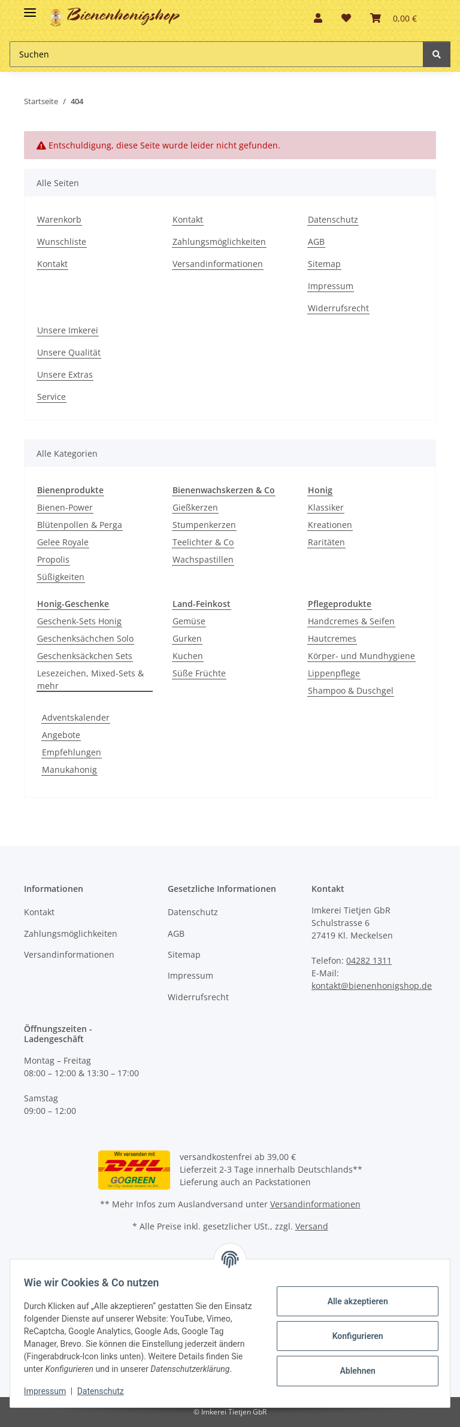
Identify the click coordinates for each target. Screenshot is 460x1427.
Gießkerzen (195, 507)
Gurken (187, 638)
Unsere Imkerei (67, 330)
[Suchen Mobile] (216, 54)
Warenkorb (59, 219)
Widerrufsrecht (338, 308)
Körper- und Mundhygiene (361, 655)
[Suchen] (436, 54)
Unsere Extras (65, 374)
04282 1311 (369, 960)
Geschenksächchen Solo (85, 638)
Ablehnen (352, 1364)
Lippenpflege (334, 673)
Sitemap (324, 263)
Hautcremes (332, 638)
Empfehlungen (71, 752)
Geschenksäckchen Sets (84, 655)
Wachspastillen (203, 559)
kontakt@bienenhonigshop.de (371, 985)
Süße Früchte (199, 673)
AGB (316, 241)
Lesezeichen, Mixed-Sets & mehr (90, 679)
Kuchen (187, 655)
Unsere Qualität (69, 352)
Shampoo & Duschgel (351, 690)
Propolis (53, 559)
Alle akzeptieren (352, 1295)
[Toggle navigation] (30, 7)
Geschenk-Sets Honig (79, 621)
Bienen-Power (65, 507)
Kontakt (52, 263)
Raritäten (326, 542)
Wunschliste (61, 241)
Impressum (330, 286)
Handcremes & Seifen (351, 621)
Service (51, 396)
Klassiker (326, 507)
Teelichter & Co (203, 542)
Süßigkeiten (60, 576)
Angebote (61, 734)
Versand (311, 1226)
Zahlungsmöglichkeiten (219, 241)
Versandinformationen (217, 263)
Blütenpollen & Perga (79, 524)
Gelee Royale (63, 542)
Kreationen (330, 524)
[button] (318, 18)
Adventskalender (76, 717)
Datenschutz (333, 219)
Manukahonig (69, 769)
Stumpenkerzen (204, 524)
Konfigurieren (351, 1329)
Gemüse (188, 621)
